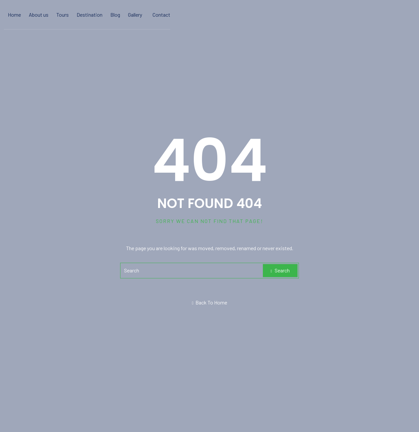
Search (280, 270)
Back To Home (209, 302)
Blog (115, 14)
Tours (62, 14)
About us (38, 14)
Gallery (135, 14)
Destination (89, 14)
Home (14, 14)
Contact (161, 14)
